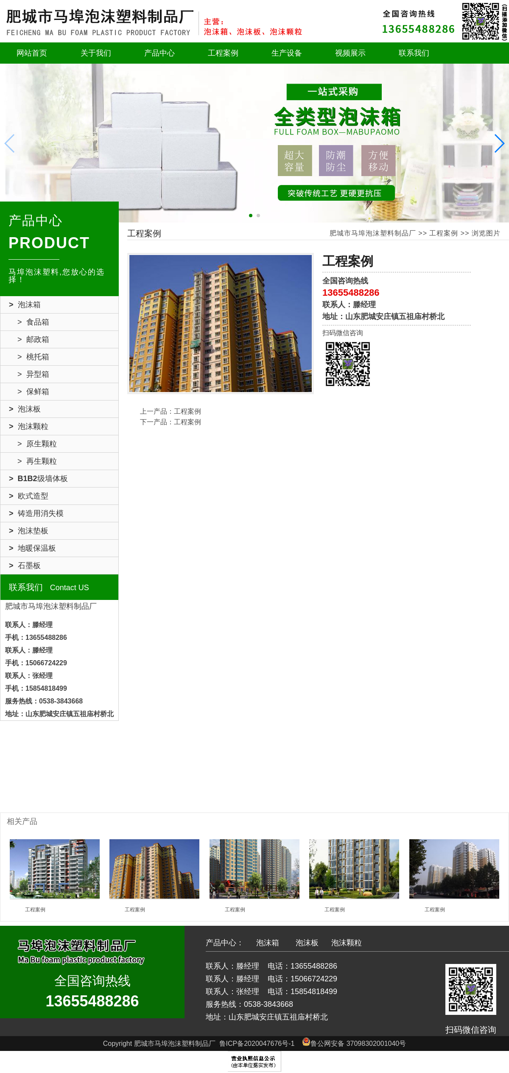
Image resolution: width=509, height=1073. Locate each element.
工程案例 (443, 233)
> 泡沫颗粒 (28, 426)
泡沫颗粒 (346, 943)
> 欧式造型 (28, 496)
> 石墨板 (25, 565)
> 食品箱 (33, 322)
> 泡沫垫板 (28, 531)
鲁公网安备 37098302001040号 (354, 1043)
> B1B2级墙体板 (38, 478)
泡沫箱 (267, 943)
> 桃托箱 (33, 357)
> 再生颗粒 (37, 461)
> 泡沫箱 (25, 304)
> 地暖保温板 (32, 548)
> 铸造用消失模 (36, 513)
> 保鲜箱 (33, 391)
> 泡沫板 (25, 409)
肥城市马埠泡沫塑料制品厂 (373, 233)
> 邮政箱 (33, 339)
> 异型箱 (33, 374)
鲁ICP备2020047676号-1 (257, 1043)
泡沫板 (307, 943)
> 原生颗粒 (37, 444)
